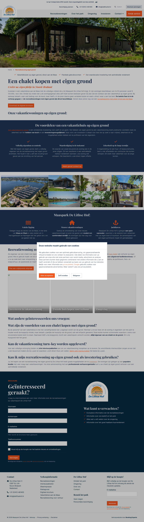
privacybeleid (68, 264)
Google (76, 264)
